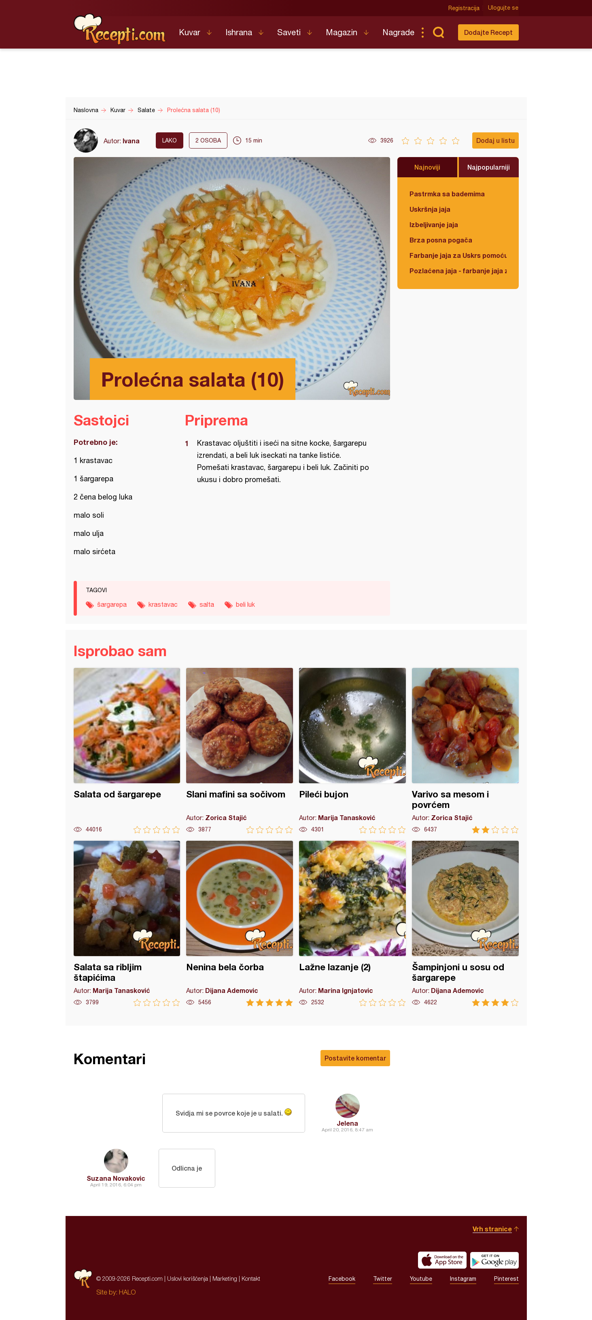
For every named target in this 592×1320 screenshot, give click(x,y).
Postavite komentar (355, 1058)
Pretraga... (438, 32)
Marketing (224, 1278)
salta (206, 604)
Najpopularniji (488, 167)
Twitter (382, 1278)
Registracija (464, 8)
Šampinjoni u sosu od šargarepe (465, 923)
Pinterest (506, 1278)
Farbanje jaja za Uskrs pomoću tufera (458, 255)
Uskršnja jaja (430, 209)
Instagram (463, 1278)
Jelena (347, 1123)
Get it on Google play (494, 1260)
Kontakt (251, 1278)
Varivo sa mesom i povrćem (465, 750)
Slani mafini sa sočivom (239, 750)
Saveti (289, 32)
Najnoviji (427, 167)
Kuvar (189, 32)
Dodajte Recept (488, 32)
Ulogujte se (503, 8)
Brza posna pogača (441, 240)
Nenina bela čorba (239, 923)
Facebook (342, 1278)
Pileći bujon (352, 750)
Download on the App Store (442, 1260)
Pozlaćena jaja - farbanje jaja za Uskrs (458, 270)
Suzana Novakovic (116, 1178)
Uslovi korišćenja (187, 1278)
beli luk (245, 604)
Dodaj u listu (495, 140)
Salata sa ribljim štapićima (127, 923)
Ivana (131, 141)
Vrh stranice (492, 1229)
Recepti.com (120, 29)
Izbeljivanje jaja (434, 224)
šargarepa (112, 604)
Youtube (421, 1278)
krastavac (163, 604)
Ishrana (238, 32)
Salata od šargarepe (127, 750)
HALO (127, 1292)
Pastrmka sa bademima (447, 194)
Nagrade (398, 32)
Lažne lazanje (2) (352, 923)
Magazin (341, 32)
